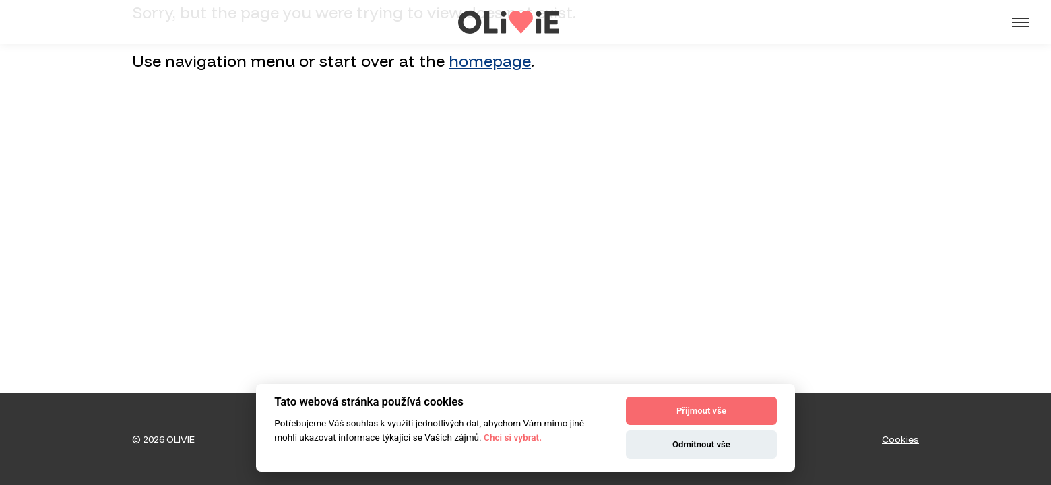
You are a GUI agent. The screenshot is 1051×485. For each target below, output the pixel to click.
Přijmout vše (701, 411)
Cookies (900, 439)
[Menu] (1020, 22)
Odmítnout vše (701, 444)
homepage (490, 61)
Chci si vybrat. (513, 437)
